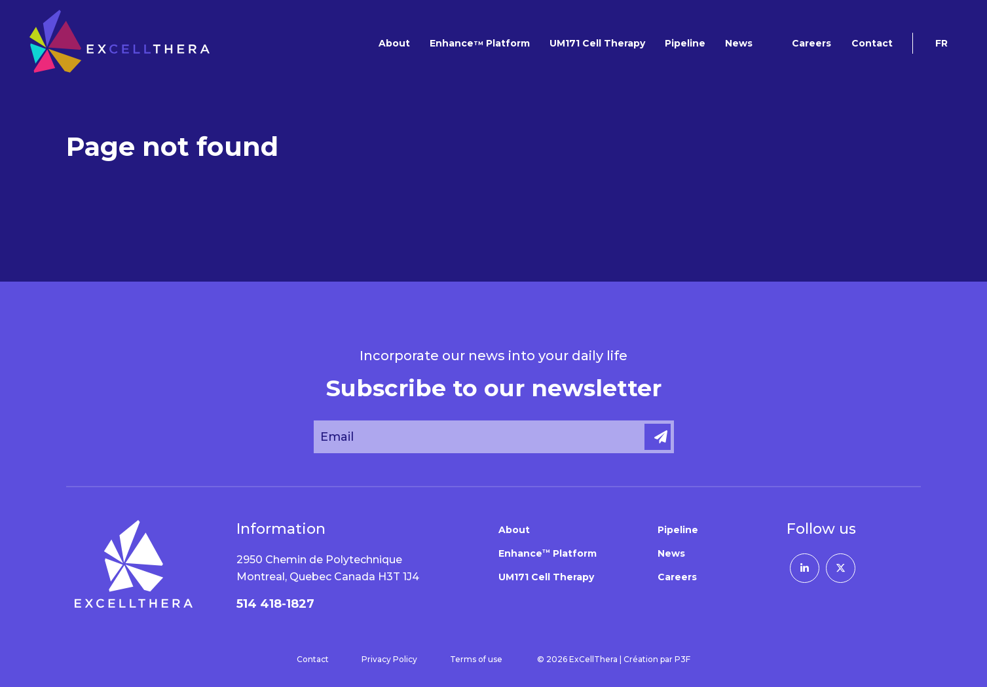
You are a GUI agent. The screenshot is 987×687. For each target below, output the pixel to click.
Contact (872, 43)
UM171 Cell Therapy (597, 43)
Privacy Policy (389, 659)
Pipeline (685, 43)
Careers (811, 43)
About (394, 43)
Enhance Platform (480, 43)
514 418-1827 (275, 604)
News (739, 43)
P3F (682, 659)
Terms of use (476, 659)
